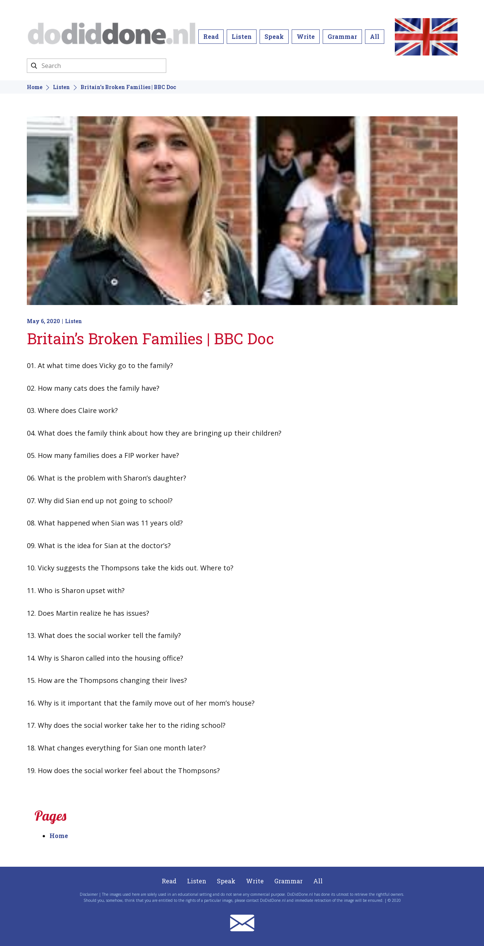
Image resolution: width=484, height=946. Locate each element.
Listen (242, 36)
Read (211, 36)
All (374, 36)
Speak (274, 36)
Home (34, 87)
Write (306, 36)
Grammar (342, 36)
